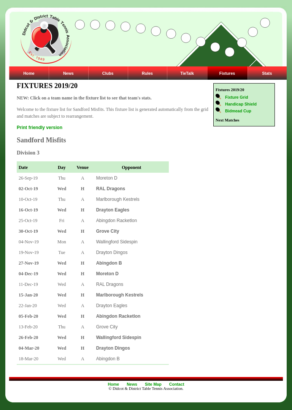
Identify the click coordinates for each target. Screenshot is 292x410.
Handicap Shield (241, 104)
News (68, 73)
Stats (267, 73)
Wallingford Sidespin (117, 241)
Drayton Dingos (112, 252)
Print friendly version (39, 127)
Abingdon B (108, 358)
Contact (176, 384)
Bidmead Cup (238, 111)
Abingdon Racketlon (116, 220)
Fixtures (227, 73)
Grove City (107, 327)
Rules (147, 73)
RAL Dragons (110, 284)
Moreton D (106, 178)
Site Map (153, 384)
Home (29, 73)
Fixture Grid (236, 97)
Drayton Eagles (111, 305)
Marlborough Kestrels (118, 199)
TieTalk (187, 73)
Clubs (108, 73)
